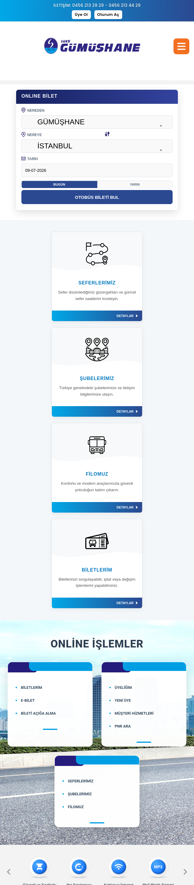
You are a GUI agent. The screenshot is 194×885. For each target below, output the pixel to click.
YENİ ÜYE (123, 509)
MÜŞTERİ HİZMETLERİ (134, 522)
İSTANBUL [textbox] (54, 146)
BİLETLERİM (31, 496)
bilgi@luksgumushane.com (97, 786)
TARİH (29, 159)
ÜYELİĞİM (123, 496)
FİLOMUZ (76, 615)
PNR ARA (123, 535)
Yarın (134, 184)
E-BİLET (28, 509)
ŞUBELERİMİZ (80, 603)
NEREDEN (33, 110)
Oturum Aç (108, 14)
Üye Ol (81, 14)
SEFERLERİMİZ (80, 590)
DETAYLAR (76, 316)
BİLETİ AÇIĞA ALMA (38, 522)
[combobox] (97, 122)
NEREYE (65, 135)
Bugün (59, 184)
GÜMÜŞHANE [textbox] (60, 122)
